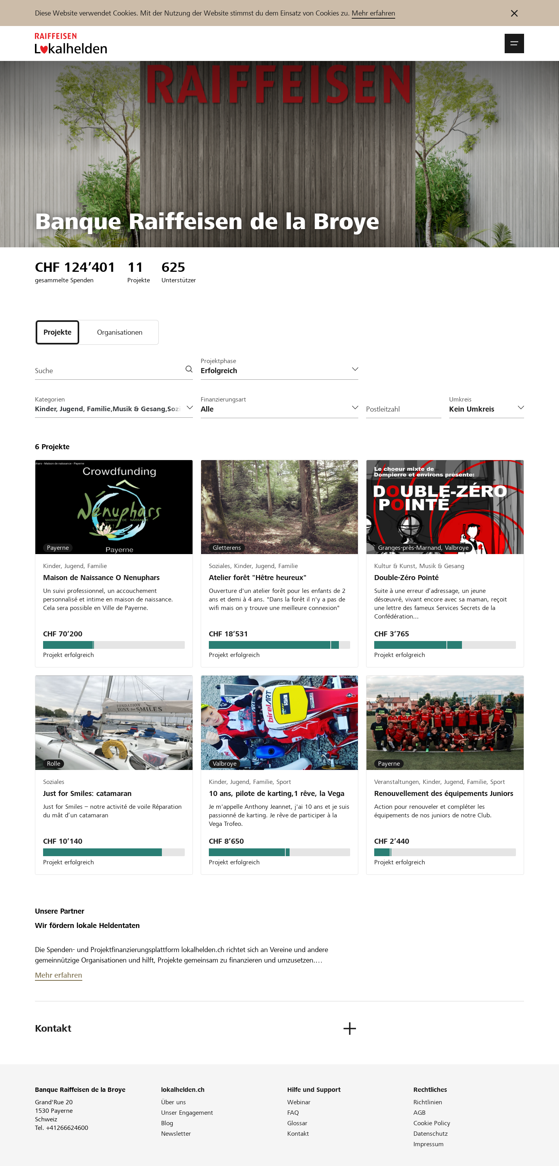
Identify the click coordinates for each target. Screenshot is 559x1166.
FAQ (293, 1112)
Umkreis (460, 399)
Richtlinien (427, 1102)
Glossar (297, 1123)
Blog (167, 1123)
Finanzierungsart (223, 399)
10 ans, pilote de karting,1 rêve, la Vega (276, 793)
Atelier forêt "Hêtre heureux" (258, 577)
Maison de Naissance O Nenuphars (101, 577)
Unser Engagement (187, 1112)
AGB (419, 1112)
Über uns (173, 1102)
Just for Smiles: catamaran (87, 793)
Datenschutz (430, 1133)
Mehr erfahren (373, 13)
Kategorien (50, 399)
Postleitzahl (383, 409)
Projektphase (218, 361)
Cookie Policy (431, 1123)
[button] (514, 43)
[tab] (57, 332)
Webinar (299, 1102)
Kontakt (298, 1133)
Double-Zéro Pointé (406, 577)
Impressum (428, 1144)
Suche (44, 371)
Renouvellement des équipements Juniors (443, 793)
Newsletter (176, 1133)
